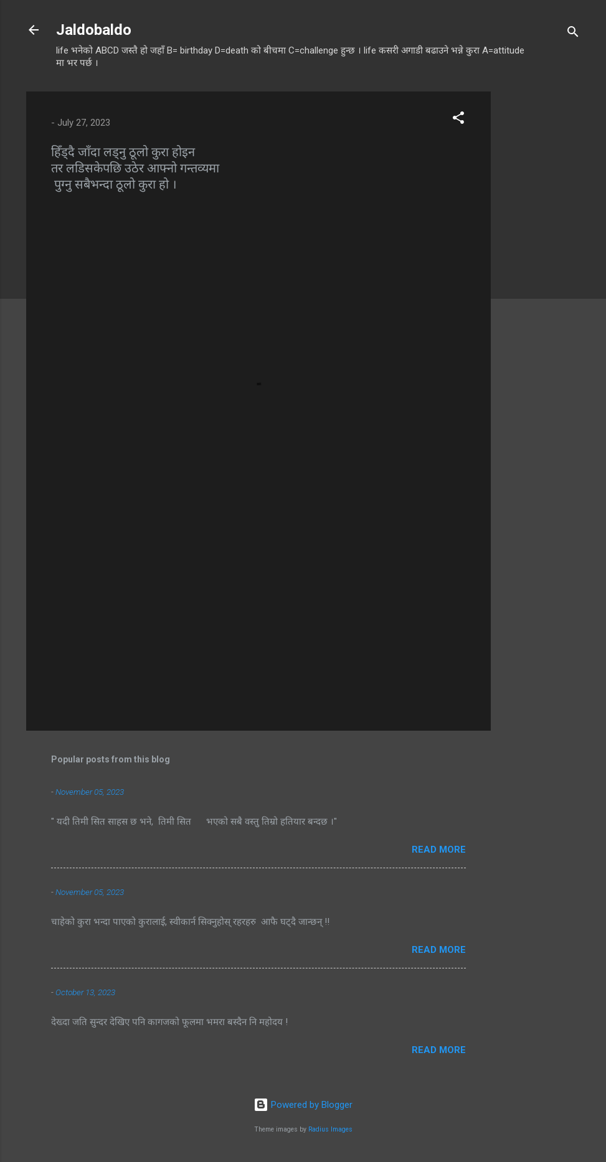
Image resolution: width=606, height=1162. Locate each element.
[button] (458, 119)
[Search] (573, 34)
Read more (439, 849)
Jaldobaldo (93, 30)
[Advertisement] (540, 278)
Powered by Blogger (303, 1104)
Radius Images (330, 1129)
